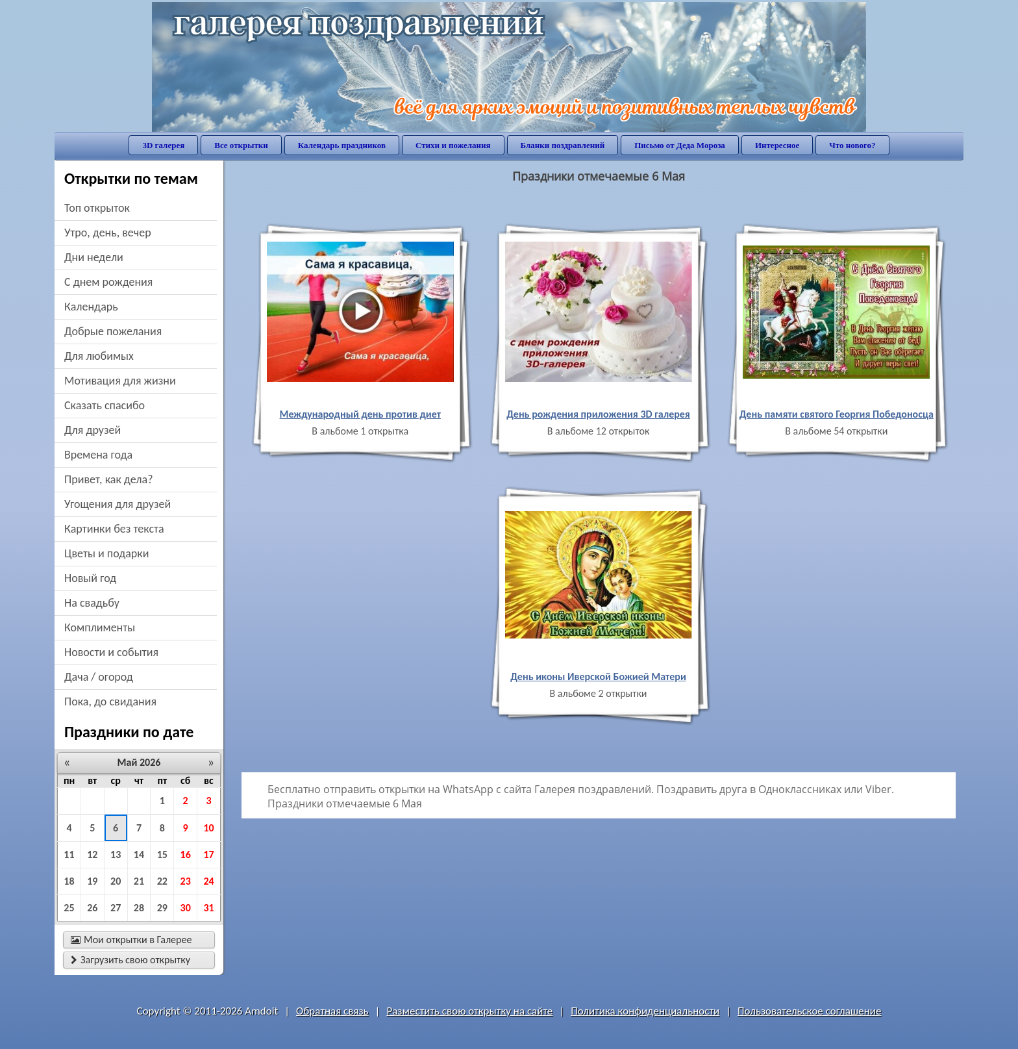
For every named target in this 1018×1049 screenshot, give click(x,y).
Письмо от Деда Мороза (679, 145)
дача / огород (98, 677)
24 (208, 881)
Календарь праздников (342, 145)
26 (92, 908)
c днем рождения (108, 282)
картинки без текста (114, 529)
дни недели (93, 257)
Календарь (91, 306)
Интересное (777, 145)
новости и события (111, 652)
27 (115, 908)
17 (208, 854)
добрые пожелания (113, 331)
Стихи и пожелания (453, 145)
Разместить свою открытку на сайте (469, 1011)
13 (115, 854)
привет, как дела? (108, 479)
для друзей (92, 430)
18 (69, 881)
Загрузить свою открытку (130, 960)
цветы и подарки (106, 553)
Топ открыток (97, 208)
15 (162, 854)
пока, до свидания (110, 701)
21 (139, 881)
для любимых (99, 356)
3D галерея (163, 145)
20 (115, 881)
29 (162, 908)
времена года (98, 455)
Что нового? (852, 145)
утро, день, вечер (107, 232)
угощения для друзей (117, 504)
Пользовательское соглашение (809, 1011)
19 (92, 881)
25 (69, 908)
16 (185, 854)
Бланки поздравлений (563, 145)
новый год (90, 578)
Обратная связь (332, 1011)
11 (69, 854)
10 (208, 828)
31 (208, 908)
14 (139, 854)
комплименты (99, 627)
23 (185, 881)
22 (162, 881)
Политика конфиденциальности (645, 1011)
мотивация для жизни (120, 380)
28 (139, 908)
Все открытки (241, 145)
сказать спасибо (104, 405)
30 (185, 908)
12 (92, 854)
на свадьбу (91, 603)
